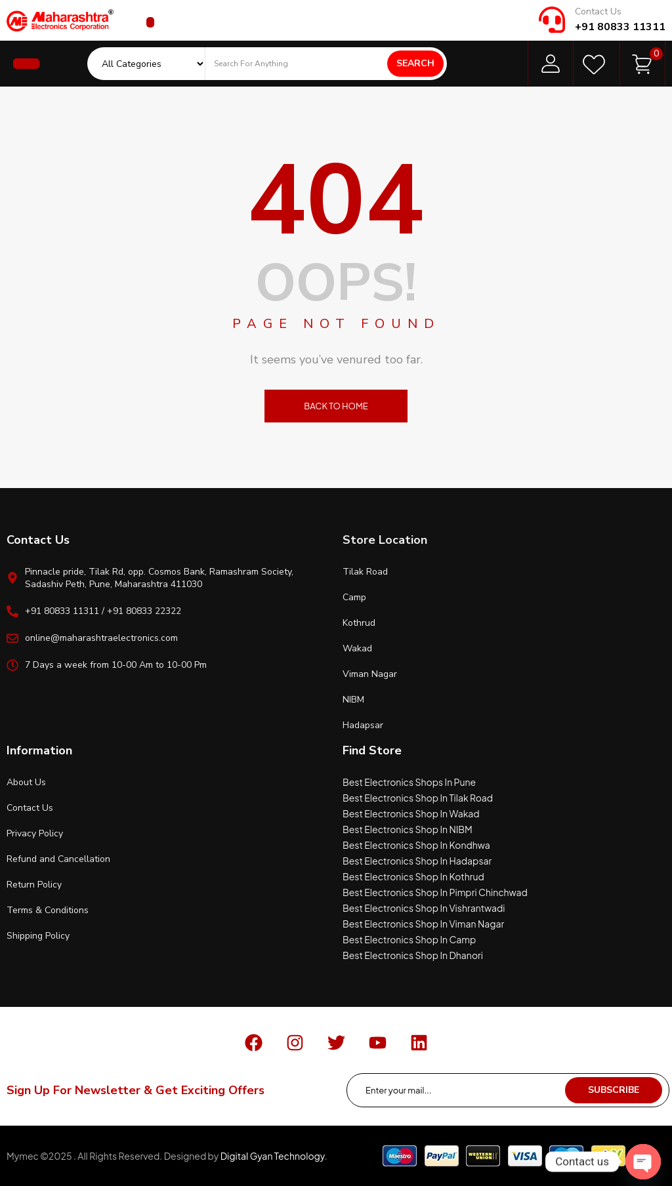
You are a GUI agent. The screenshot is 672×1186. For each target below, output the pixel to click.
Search (415, 63)
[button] (150, 22)
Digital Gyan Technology (272, 1156)
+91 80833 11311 (620, 27)
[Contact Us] (552, 20)
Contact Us (598, 11)
